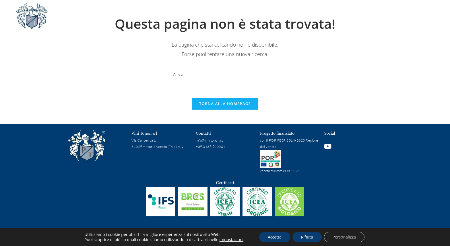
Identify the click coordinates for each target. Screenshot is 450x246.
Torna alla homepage (225, 103)
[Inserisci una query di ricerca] (225, 74)
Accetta (275, 237)
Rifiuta (307, 237)
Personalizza (344, 237)
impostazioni (232, 239)
